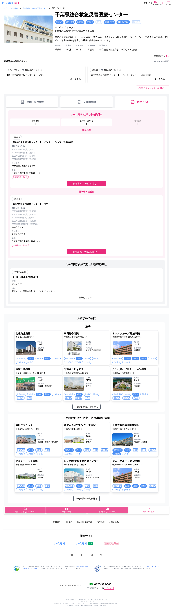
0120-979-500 (102, 584)
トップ (4, 8)
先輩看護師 (86, 102)
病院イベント (141, 102)
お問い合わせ (115, 522)
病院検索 (14, 8)
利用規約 (68, 522)
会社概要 (56, 522)
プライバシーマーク (152, 566)
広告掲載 (100, 522)
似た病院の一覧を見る (86, 498)
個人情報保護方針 (84, 522)
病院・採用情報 (32, 102)
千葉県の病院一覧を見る (86, 406)
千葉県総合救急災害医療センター (35, 8)
